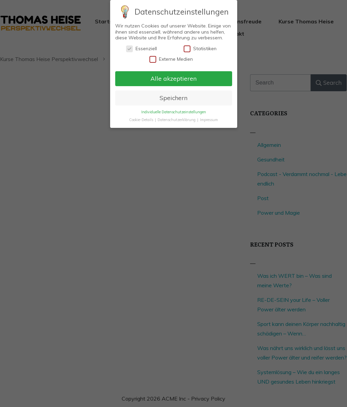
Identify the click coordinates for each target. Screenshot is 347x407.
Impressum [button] (209, 119)
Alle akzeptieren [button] (173, 78)
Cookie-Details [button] (141, 119)
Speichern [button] (173, 97)
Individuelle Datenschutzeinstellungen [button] (173, 111)
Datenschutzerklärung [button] (177, 119)
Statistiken (200, 48)
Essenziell (141, 48)
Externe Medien (171, 59)
